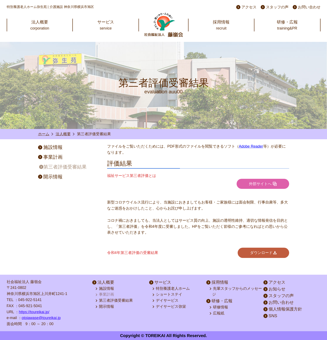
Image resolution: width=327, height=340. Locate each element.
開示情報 (50, 176)
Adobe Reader (251, 146)
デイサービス (165, 300)
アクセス (246, 7)
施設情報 (50, 147)
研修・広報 (219, 301)
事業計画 (50, 157)
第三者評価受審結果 (63, 167)
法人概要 (63, 134)
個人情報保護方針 (282, 309)
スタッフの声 (275, 7)
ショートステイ (167, 294)
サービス (160, 282)
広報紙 (217, 313)
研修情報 (219, 307)
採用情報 (217, 282)
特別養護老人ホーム (171, 288)
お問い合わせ (307, 7)
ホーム (43, 134)
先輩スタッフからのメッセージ (236, 291)
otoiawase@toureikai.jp (41, 318)
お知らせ (274, 289)
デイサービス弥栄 (169, 306)
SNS (270, 315)
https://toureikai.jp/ (34, 312)
